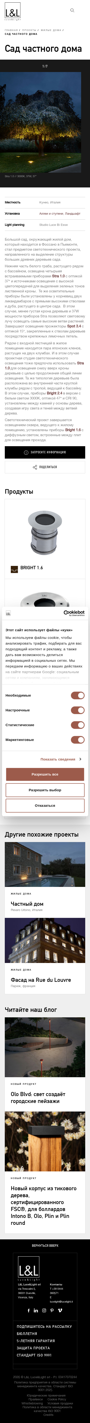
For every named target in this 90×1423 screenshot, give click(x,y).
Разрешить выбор (45, 790)
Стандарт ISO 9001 (34, 1355)
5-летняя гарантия (36, 1341)
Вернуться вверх (45, 1245)
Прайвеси (36, 1399)
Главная (11, 30)
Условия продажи (60, 1403)
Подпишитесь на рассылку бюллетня (44, 1330)
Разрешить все (45, 774)
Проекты (29, 30)
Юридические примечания (46, 1395)
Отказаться (45, 805)
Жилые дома (51, 30)
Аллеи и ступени (51, 213)
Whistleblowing (32, 1403)
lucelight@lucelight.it (61, 1301)
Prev (9, 66)
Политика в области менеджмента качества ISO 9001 (47, 1409)
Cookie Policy (57, 1399)
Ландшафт (72, 213)
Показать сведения (58, 759)
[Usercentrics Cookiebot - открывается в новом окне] (64, 613)
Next (81, 66)
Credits (48, 1415)
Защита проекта (33, 1348)
